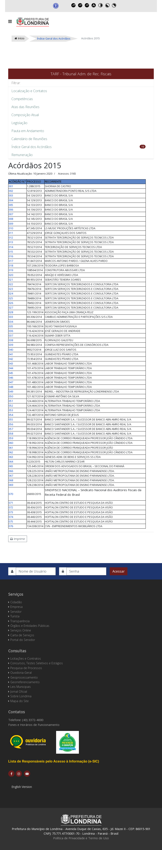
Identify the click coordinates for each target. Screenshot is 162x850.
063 (11, 457)
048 (11, 387)
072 (11, 507)
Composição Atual (25, 115)
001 (11, 186)
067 (11, 475)
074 (11, 517)
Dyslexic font (93, 5)
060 (11, 443)
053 (11, 410)
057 (11, 429)
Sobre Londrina (20, 696)
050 (11, 396)
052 (11, 405)
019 (11, 270)
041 (11, 354)
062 (11, 452)
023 (11, 289)
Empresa (16, 607)
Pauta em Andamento (27, 131)
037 (11, 335)
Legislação (19, 123)
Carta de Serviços (22, 635)
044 (11, 368)
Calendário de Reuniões (29, 139)
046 (11, 377)
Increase (73, 5)
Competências (22, 99)
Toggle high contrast (100, 5)
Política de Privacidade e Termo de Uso (81, 838)
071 (11, 503)
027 (11, 307)
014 (11, 247)
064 (11, 461)
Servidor (16, 612)
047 (11, 382)
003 (11, 195)
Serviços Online (20, 630)
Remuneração (22, 154)
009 (11, 223)
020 (11, 275)
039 (11, 345)
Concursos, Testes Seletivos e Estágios (36, 663)
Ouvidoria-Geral (21, 673)
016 (11, 256)
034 (11, 322)
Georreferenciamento (25, 682)
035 (11, 326)
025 (11, 298)
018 (11, 265)
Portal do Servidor (22, 640)
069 (11, 485)
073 (11, 512)
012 (11, 237)
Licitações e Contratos (25, 658)
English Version (21, 787)
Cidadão (16, 602)
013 (11, 242)
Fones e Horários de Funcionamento (33, 725)
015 (11, 251)
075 (11, 521)
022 (11, 284)
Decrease (80, 5)
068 (11, 480)
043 (11, 363)
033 (11, 317)
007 (11, 214)
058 (11, 433)
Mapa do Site (19, 701)
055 (11, 419)
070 (11, 494)
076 (11, 526)
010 (11, 228)
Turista (14, 616)
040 (11, 349)
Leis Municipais (20, 687)
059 (11, 438)
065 (11, 466)
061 (11, 448)
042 (11, 359)
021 (11, 279)
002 (11, 191)
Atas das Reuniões (25, 107)
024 (11, 293)
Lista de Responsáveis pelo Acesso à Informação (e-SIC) (53, 761)
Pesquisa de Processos (26, 668)
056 (11, 424)
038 (11, 340)
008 (11, 219)
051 (11, 401)
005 (11, 205)
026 (11, 303)
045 (11, 373)
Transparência (20, 621)
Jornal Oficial (18, 692)
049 (11, 391)
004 (11, 200)
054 (11, 415)
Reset (87, 5)
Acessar (118, 571)
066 (11, 471)
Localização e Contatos (29, 91)
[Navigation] (10, 21)
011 (11, 233)
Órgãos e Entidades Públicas (29, 626)
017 (11, 261)
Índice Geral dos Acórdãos (31, 147)
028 (11, 312)
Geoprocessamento (24, 677)
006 (11, 209)
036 (11, 331)
